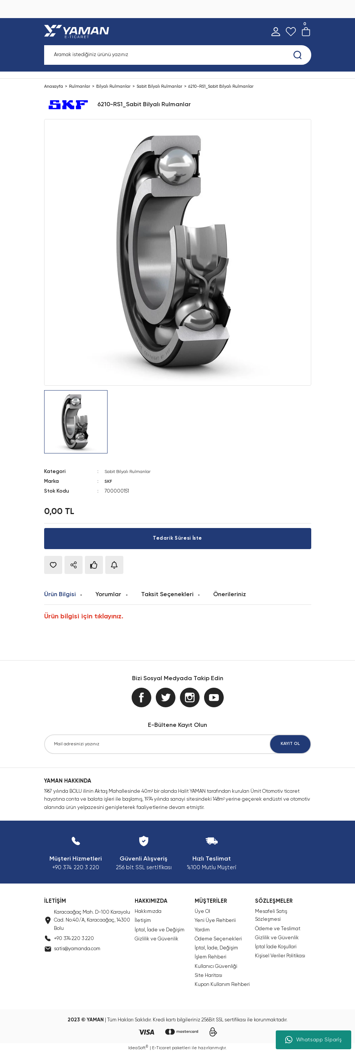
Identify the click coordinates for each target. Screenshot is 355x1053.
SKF (109, 481)
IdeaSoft (138, 1047)
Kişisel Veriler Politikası (280, 955)
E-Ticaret (161, 1047)
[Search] (177, 55)
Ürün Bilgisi (60, 594)
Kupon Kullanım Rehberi (222, 984)
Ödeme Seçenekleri (218, 938)
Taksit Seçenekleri (167, 594)
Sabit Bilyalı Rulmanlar (130, 471)
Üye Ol (202, 911)
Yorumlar (108, 594)
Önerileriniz (229, 594)
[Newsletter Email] (177, 743)
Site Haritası (208, 975)
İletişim (143, 920)
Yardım (202, 929)
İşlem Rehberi (210, 956)
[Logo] (78, 31)
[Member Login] (275, 31)
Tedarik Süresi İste (177, 538)
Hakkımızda (148, 911)
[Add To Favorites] (53, 564)
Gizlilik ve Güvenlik (156, 938)
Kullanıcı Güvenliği (216, 966)
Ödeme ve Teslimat (277, 928)
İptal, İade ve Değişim (159, 929)
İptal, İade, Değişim (216, 947)
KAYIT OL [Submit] (290, 743)
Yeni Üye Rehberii (215, 920)
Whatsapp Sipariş (313, 1040)
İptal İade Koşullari (276, 946)
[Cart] (306, 31)
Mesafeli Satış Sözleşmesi (271, 915)
